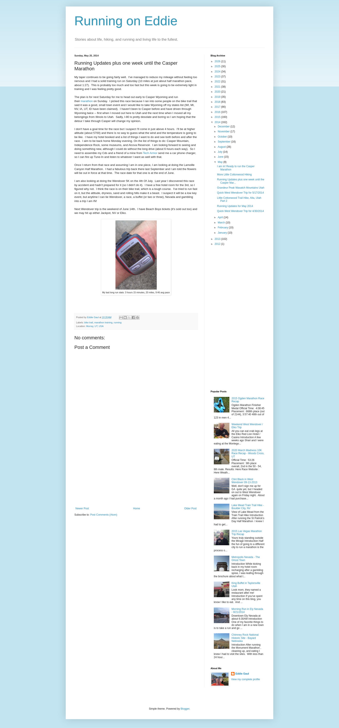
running (118, 322)
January (223, 232)
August (222, 146)
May (220, 162)
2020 (218, 91)
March (222, 222)
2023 (218, 76)
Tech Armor (150, 153)
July (220, 151)
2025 (218, 66)
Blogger (185, 708)
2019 (218, 96)
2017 (218, 106)
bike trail (88, 322)
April (221, 217)
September (224, 141)
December (224, 126)
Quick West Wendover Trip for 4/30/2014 (240, 211)
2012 (218, 243)
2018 (218, 101)
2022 (218, 81)
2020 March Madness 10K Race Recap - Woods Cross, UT (248, 453)
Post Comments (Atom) (103, 514)
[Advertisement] (136, 474)
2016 (218, 112)
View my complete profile (245, 679)
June (221, 156)
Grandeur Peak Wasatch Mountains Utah (240, 187)
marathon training (103, 322)
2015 (218, 117)
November (224, 131)
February (223, 227)
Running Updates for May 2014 (235, 206)
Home (136, 508)
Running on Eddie (125, 21)
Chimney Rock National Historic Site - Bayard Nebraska (245, 638)
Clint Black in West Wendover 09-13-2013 (244, 481)
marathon (87, 101)
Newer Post (82, 508)
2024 (218, 71)
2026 (218, 61)
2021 (218, 86)
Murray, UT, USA (95, 326)
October (223, 136)
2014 (218, 122)
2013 (218, 239)
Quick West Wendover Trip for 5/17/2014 (240, 192)
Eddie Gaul (242, 673)
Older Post (190, 508)
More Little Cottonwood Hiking (234, 174)
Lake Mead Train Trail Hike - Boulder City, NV (248, 507)
